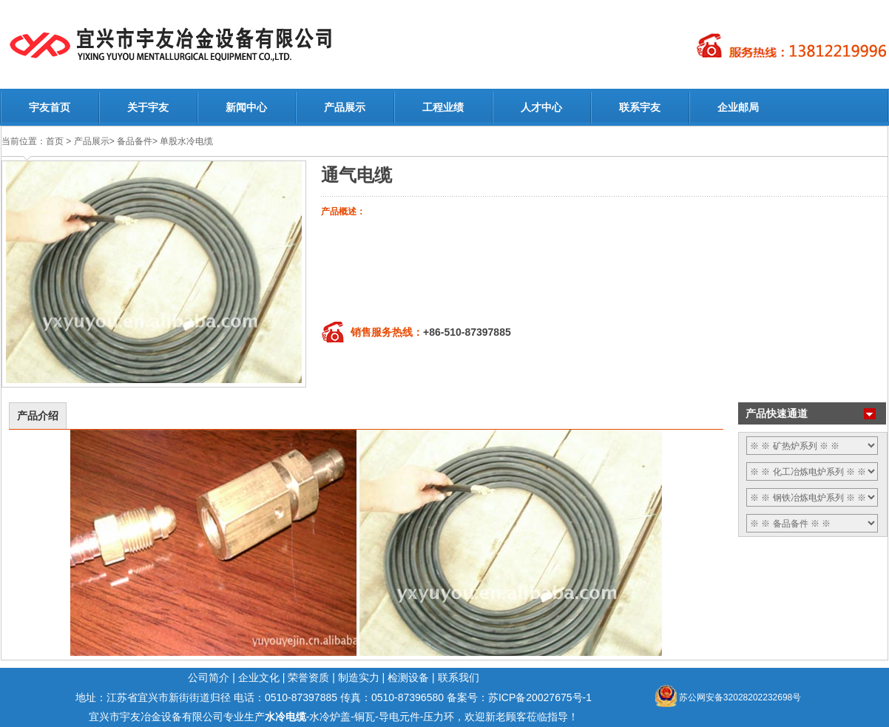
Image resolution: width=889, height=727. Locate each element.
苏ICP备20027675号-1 (540, 697)
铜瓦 (364, 717)
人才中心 (541, 107)
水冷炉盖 (330, 717)
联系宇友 (639, 107)
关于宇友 (148, 107)
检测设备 (408, 677)
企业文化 (259, 677)
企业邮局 (738, 107)
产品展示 (344, 107)
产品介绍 (37, 416)
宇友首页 (49, 107)
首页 (55, 141)
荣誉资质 (308, 677)
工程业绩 (443, 107)
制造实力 (358, 677)
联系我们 (458, 677)
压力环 (438, 717)
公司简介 (208, 677)
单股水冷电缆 (186, 141)
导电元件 (399, 717)
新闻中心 (246, 107)
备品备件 (134, 141)
